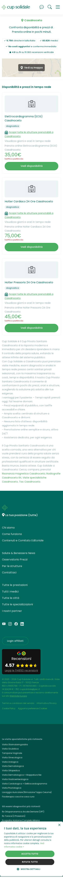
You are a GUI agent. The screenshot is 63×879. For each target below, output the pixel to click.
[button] (57, 7)
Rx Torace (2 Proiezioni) (13, 816)
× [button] (59, 825)
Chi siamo (8, 528)
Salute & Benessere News (18, 553)
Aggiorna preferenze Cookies (32, 708)
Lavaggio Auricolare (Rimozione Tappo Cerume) (27, 792)
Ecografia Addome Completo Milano (21, 820)
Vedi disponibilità (32, 166)
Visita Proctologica (11, 787)
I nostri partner (12, 611)
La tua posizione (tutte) (21, 515)
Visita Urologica (10, 761)
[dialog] (31, 848)
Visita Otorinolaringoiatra (15, 744)
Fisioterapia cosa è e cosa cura (18, 796)
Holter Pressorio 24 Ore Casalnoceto (29, 282)
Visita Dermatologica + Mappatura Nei (21, 774)
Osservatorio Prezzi (14, 559)
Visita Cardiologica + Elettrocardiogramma (24, 783)
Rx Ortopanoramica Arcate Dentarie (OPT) (23, 811)
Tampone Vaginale (12, 753)
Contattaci (9, 572)
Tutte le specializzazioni (17, 604)
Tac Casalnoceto (29, 481)
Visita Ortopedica (11, 770)
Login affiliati (15, 641)
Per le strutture (12, 566)
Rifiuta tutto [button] (30, 861)
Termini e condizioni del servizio (18, 703)
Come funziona (12, 534)
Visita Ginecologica (12, 757)
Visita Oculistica (10, 748)
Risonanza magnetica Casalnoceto (23, 473)
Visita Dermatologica (13, 766)
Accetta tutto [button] (29, 853)
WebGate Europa (18, 695)
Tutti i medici (10, 591)
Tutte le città (10, 598)
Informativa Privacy (47, 703)
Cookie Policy (8, 708)
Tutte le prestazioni (14, 585)
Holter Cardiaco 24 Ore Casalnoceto (29, 201)
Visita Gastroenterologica (15, 779)
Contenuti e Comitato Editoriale (23, 540)
